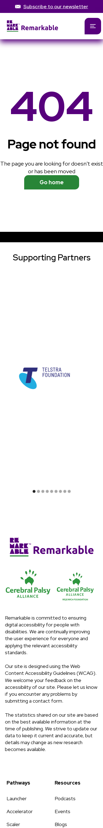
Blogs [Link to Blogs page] (61, 824)
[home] (38, 26)
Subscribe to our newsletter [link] (55, 6)
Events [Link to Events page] (62, 811)
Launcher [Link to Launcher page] (17, 798)
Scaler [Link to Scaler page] (13, 824)
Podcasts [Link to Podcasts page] (65, 798)
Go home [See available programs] (52, 182)
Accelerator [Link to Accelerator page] (20, 811)
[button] (93, 26)
